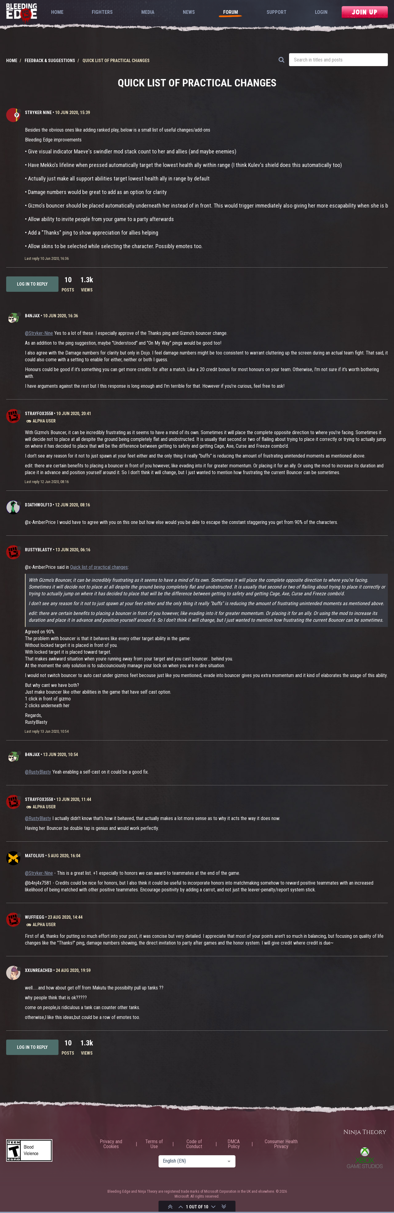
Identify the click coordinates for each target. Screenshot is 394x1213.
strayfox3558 (39, 413)
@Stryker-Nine (39, 333)
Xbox (365, 1157)
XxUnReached (38, 970)
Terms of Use (154, 1144)
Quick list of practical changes (99, 567)
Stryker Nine (38, 112)
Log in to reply (32, 284)
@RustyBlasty (38, 772)
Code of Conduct (194, 1144)
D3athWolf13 (38, 504)
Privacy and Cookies (111, 1144)
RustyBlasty (38, 549)
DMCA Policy (233, 1144)
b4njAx (32, 315)
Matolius (34, 855)
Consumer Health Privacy (281, 1144)
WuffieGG (34, 917)
